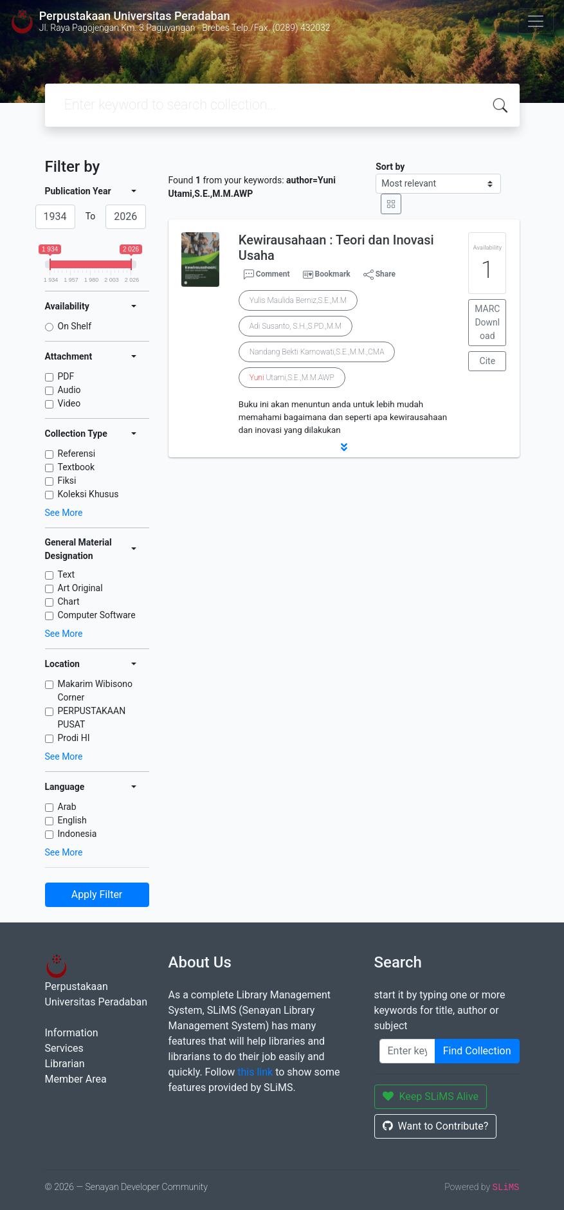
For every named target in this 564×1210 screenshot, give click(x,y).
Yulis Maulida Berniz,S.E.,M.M (298, 300)
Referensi (77, 453)
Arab (67, 807)
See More (64, 513)
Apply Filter (97, 894)
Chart (69, 601)
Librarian (65, 1064)
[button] (344, 447)
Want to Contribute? (436, 1126)
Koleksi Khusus (88, 494)
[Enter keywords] (407, 1051)
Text (66, 574)
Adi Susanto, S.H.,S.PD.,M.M (295, 326)
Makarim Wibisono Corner (95, 690)
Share (379, 275)
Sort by (390, 166)
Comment (267, 275)
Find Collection (477, 1051)
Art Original (80, 588)
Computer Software (97, 615)
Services (64, 1048)
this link (255, 1072)
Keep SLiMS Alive (431, 1096)
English (72, 820)
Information (71, 1033)
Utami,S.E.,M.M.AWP (292, 377)
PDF (66, 376)
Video (69, 403)
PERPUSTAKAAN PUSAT (92, 717)
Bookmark (332, 274)
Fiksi (67, 480)
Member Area (76, 1079)
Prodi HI (74, 738)
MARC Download (487, 322)
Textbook (76, 467)
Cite (488, 361)
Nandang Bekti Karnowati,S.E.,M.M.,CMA (317, 351)
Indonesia (77, 834)
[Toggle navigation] (536, 21)
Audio (69, 390)
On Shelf (75, 326)
